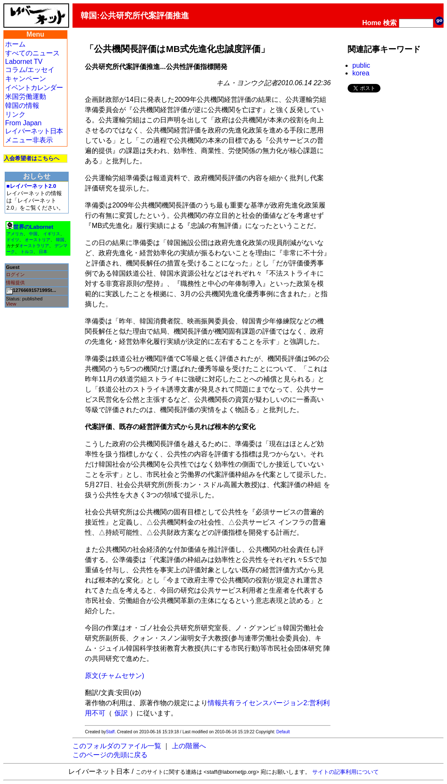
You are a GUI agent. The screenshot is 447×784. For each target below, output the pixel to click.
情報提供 (15, 282)
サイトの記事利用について (345, 772)
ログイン (15, 274)
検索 (390, 22)
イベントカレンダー (34, 87)
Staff (110, 731)
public (361, 65)
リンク (15, 114)
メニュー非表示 (29, 140)
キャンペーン (25, 78)
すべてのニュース (32, 53)
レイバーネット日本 (34, 131)
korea (360, 73)
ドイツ (12, 239)
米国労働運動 (25, 96)
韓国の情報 (22, 105)
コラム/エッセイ (30, 69)
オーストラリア (34, 245)
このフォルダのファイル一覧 (117, 745)
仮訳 (121, 713)
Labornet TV (24, 61)
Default (283, 731)
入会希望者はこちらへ (31, 158)
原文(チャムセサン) (114, 675)
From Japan (23, 123)
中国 (33, 233)
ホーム (15, 44)
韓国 (60, 239)
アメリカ (14, 233)
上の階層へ (189, 745)
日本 (43, 251)
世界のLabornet (33, 227)
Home (371, 22)
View (11, 303)
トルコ (26, 251)
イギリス (51, 233)
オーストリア (37, 239)
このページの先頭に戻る (110, 754)
